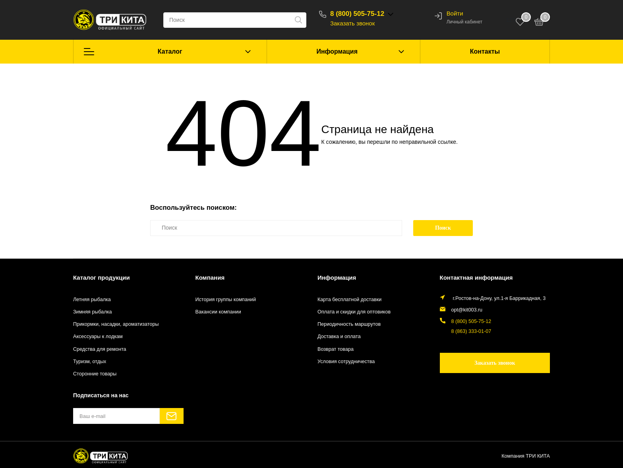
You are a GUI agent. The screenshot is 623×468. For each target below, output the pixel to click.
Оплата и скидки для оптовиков (354, 312)
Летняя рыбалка (92, 299)
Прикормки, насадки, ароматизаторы (116, 324)
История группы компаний (225, 299)
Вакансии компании (218, 312)
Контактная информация (476, 277)
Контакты (485, 51)
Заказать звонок (352, 23)
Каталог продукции (101, 277)
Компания (210, 277)
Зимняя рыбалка (92, 312)
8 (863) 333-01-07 (471, 331)
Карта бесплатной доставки (349, 299)
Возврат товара (335, 349)
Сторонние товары (94, 374)
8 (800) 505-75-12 (357, 13)
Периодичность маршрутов (349, 324)
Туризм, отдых (89, 361)
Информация (337, 51)
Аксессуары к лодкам (98, 336)
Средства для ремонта (99, 349)
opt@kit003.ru (467, 310)
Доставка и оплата (339, 336)
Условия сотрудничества (346, 361)
